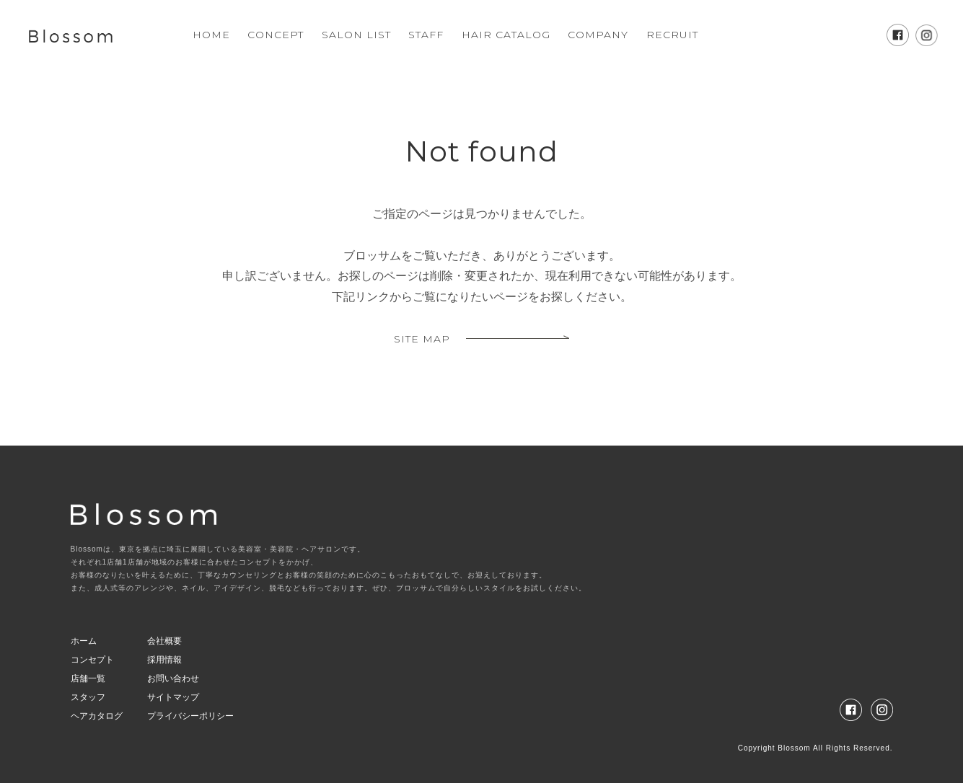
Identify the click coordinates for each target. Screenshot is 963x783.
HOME (211, 34)
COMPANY (598, 34)
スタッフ (88, 697)
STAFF (426, 34)
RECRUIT (672, 34)
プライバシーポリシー (190, 716)
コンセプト (92, 660)
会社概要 (164, 641)
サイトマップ (173, 697)
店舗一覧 (88, 678)
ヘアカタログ (97, 716)
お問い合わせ (173, 678)
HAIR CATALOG (506, 34)
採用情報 (164, 660)
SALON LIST (356, 34)
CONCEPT (275, 34)
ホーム (84, 641)
